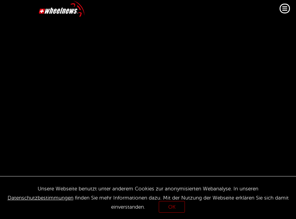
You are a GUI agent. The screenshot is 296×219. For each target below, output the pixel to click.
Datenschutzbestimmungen (40, 198)
